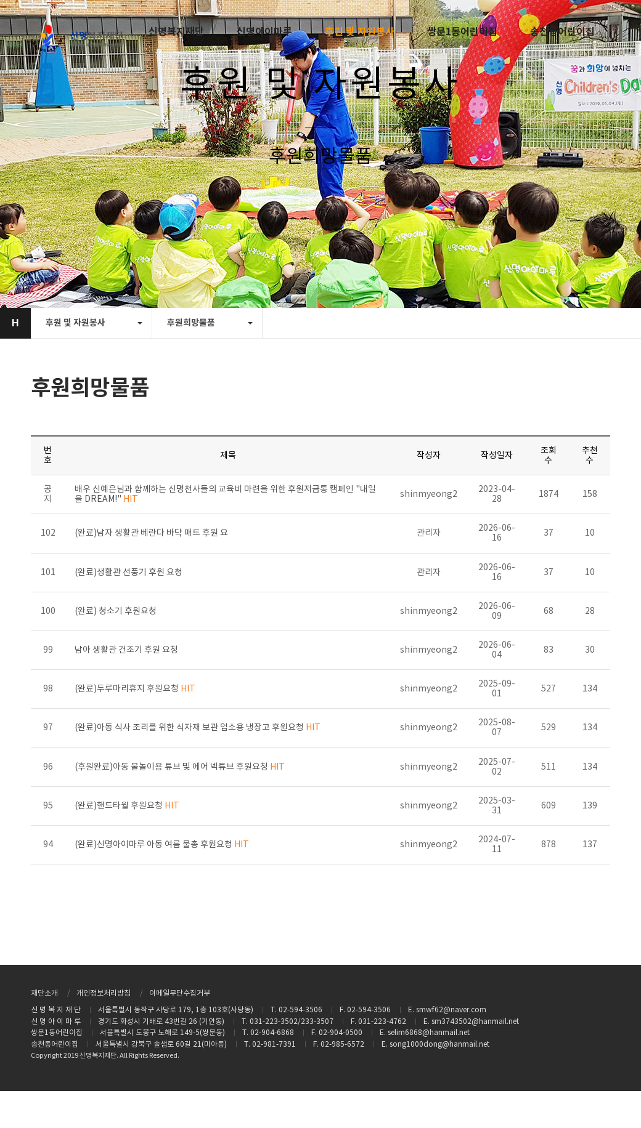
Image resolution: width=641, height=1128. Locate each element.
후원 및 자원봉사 (359, 32)
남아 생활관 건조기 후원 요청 (126, 650)
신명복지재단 (176, 32)
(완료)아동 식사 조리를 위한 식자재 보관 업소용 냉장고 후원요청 (197, 728)
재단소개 (44, 993)
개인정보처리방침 (103, 993)
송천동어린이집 (562, 32)
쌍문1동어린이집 (462, 32)
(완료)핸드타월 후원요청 (127, 806)
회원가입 (613, 8)
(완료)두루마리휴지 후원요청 (135, 689)
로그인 (577, 8)
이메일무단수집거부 (179, 993)
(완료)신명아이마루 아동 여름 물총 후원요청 (162, 845)
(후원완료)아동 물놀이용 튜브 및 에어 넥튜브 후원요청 (180, 767)
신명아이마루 (264, 32)
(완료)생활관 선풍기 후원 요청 (128, 573)
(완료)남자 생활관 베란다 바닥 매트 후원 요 (151, 533)
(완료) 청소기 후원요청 (116, 611)
